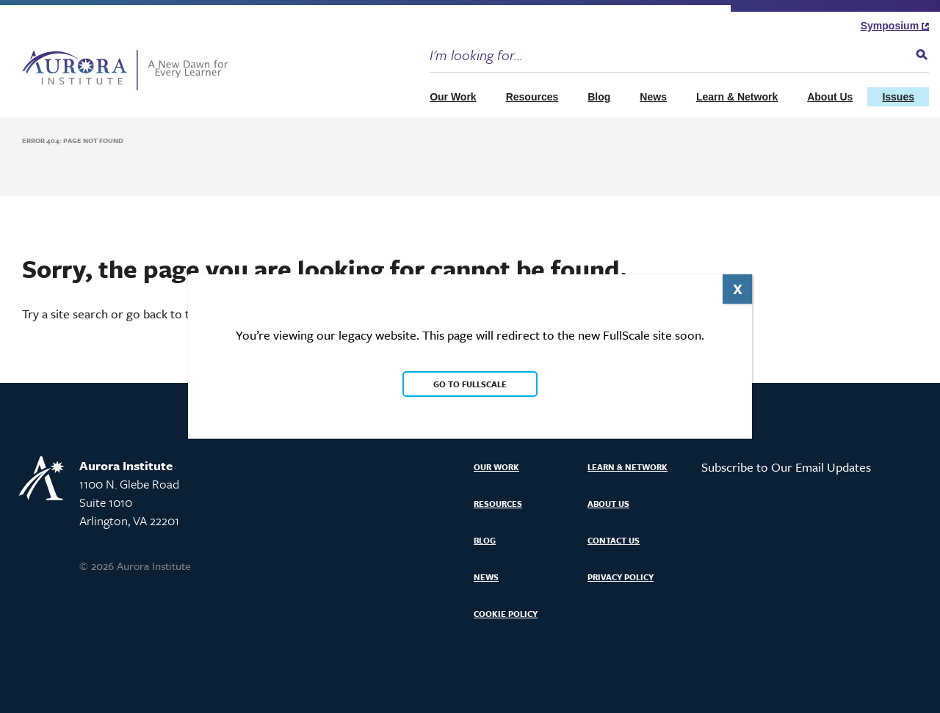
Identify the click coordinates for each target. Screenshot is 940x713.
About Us (830, 97)
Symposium (895, 26)
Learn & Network (737, 97)
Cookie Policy (506, 613)
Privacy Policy (621, 577)
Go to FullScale (470, 384)
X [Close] (737, 289)
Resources (532, 97)
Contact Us (614, 540)
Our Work (453, 97)
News (653, 97)
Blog (599, 97)
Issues (898, 97)
